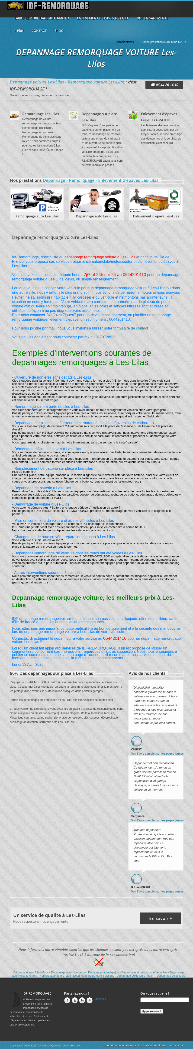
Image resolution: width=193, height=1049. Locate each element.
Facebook (67, 1000)
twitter (74, 1000)
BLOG (59, 30)
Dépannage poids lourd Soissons (93, 975)
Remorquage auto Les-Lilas (37, 216)
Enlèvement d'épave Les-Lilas (156, 216)
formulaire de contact (130, 328)
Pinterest (89, 1000)
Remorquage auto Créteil (55, 975)
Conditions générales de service (123, 1045)
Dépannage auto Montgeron (68, 972)
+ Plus (19, 30)
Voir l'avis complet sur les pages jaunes (157, 753)
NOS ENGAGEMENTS (152, 18)
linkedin (81, 1000)
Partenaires (176, 1045)
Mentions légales (156, 1045)
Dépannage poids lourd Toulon (135, 975)
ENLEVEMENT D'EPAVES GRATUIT (103, 18)
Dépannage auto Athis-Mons (30, 972)
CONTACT (39, 30)
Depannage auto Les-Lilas (96, 216)
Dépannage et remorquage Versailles (144, 972)
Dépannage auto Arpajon (103, 972)
